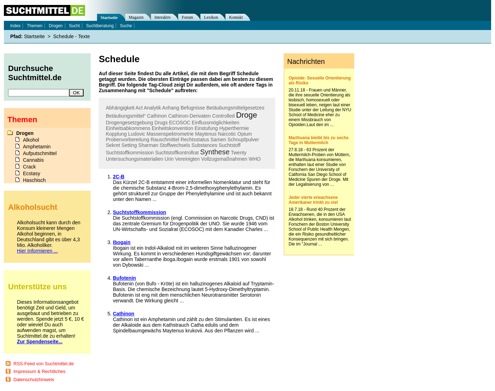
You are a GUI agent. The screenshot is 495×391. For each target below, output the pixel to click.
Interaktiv (163, 17)
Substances (204, 145)
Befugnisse (193, 108)
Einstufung (206, 128)
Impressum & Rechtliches (39, 371)
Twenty (238, 152)
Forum (187, 17)
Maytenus (206, 134)
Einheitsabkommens (128, 128)
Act (139, 108)
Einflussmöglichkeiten (216, 122)
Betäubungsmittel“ (126, 116)
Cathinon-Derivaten (189, 116)
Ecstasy (31, 173)
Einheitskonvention (172, 128)
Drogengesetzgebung (129, 122)
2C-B (119, 176)
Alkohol (31, 140)
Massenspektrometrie (170, 134)
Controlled (223, 116)
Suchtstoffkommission (130, 152)
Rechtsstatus (195, 139)
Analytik (152, 108)
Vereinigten (187, 159)
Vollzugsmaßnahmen (224, 159)
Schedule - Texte (71, 36)
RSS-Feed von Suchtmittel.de (43, 363)
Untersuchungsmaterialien (134, 159)
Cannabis (33, 160)
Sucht (74, 25)
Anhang (170, 108)
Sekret (113, 145)
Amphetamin (37, 146)
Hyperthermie (234, 128)
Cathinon (157, 116)
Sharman (148, 145)
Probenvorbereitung (127, 139)
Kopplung (116, 134)
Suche (126, 25)
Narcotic (227, 134)
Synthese (214, 152)
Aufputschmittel (40, 153)
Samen (218, 139)
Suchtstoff (230, 145)
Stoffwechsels (175, 145)
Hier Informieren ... (37, 251)
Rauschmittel (165, 139)
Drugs (161, 122)
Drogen (55, 25)
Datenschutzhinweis (33, 379)
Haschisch (34, 180)
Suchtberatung (100, 25)
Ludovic (136, 134)
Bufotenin (124, 278)
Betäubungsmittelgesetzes (235, 108)
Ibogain (122, 242)
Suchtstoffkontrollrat (177, 152)
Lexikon (211, 17)
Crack (29, 167)
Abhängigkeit (120, 108)
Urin (169, 159)
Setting (129, 145)
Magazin (136, 17)
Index (15, 25)
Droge (246, 115)
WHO (255, 159)
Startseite (109, 17)
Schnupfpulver (243, 139)
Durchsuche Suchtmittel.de (35, 73)
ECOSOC (180, 122)
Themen (34, 25)
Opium (244, 134)
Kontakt (236, 17)
